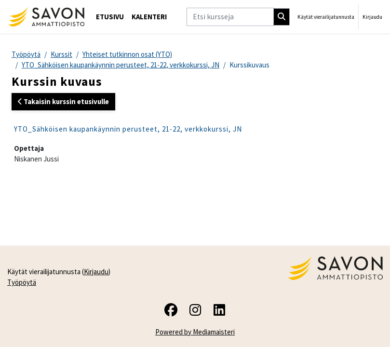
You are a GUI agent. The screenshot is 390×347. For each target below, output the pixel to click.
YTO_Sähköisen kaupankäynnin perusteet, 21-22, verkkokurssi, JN (120, 64)
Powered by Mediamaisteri (195, 331)
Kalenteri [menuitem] (149, 16)
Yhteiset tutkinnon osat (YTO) (127, 54)
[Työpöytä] (46, 17)
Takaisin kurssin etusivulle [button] (63, 101)
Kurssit (61, 54)
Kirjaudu (372, 16)
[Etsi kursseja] (230, 17)
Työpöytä (26, 54)
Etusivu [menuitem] (110, 16)
